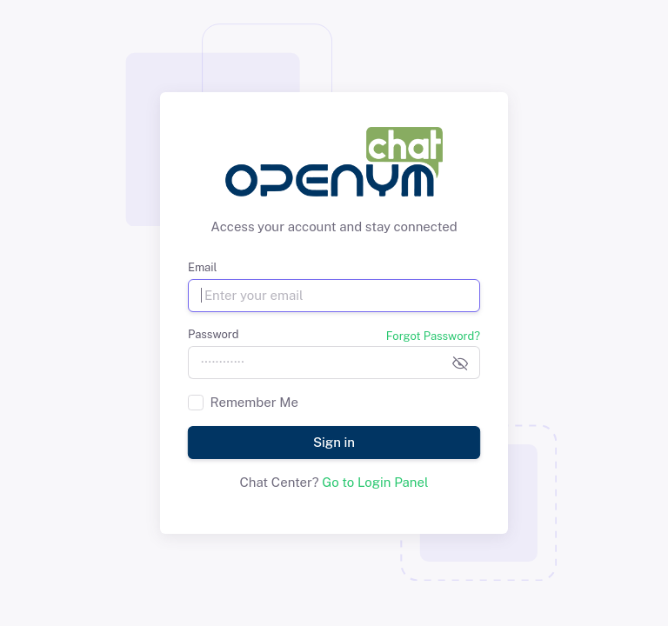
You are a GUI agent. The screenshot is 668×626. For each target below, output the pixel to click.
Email (202, 267)
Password (213, 334)
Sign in (334, 442)
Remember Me (254, 402)
